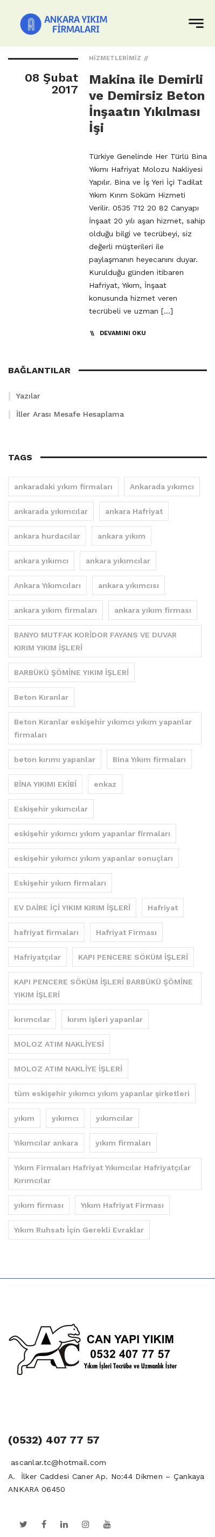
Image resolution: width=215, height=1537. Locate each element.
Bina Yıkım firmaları (149, 759)
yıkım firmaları (123, 1143)
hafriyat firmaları (46, 932)
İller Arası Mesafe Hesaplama (70, 414)
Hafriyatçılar (37, 957)
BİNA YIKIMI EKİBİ (45, 784)
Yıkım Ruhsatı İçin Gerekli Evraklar (79, 1230)
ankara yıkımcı (41, 560)
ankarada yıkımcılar (51, 511)
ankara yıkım (121, 536)
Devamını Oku (123, 333)
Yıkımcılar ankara (46, 1143)
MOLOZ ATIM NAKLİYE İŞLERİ (68, 1068)
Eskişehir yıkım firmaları (60, 883)
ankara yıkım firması (152, 610)
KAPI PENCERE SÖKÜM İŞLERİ (133, 957)
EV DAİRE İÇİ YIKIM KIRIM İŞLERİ (72, 907)
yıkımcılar (114, 1118)
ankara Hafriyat (134, 511)
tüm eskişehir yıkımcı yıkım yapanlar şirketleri (102, 1093)
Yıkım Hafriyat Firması (122, 1205)
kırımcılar (32, 1019)
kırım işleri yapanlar (105, 1019)
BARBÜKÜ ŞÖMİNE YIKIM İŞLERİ (71, 672)
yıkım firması (39, 1205)
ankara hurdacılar (47, 536)
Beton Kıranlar (41, 697)
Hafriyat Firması (126, 932)
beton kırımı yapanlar (54, 759)
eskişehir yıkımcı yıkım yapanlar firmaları (92, 833)
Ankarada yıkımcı (162, 486)
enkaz (105, 784)
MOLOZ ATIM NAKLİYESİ (59, 1044)
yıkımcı (65, 1118)
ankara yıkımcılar (118, 560)
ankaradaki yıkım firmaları (63, 486)
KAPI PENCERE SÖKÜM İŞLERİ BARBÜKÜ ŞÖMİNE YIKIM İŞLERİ (103, 988)
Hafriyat (163, 907)
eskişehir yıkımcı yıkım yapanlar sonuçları (93, 858)
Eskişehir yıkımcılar (51, 808)
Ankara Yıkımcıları (47, 585)
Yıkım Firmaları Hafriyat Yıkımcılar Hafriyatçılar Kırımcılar (102, 1174)
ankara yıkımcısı (128, 585)
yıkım (24, 1118)
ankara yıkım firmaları (55, 610)
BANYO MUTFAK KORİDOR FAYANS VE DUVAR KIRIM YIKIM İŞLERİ (95, 641)
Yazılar (28, 396)
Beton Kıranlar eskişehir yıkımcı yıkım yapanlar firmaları (103, 728)
